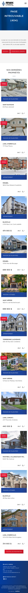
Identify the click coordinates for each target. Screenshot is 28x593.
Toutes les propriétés (14, 551)
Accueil (5, 51)
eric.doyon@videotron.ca (13, 572)
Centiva (17, 591)
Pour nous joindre (18, 51)
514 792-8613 (9, 571)
